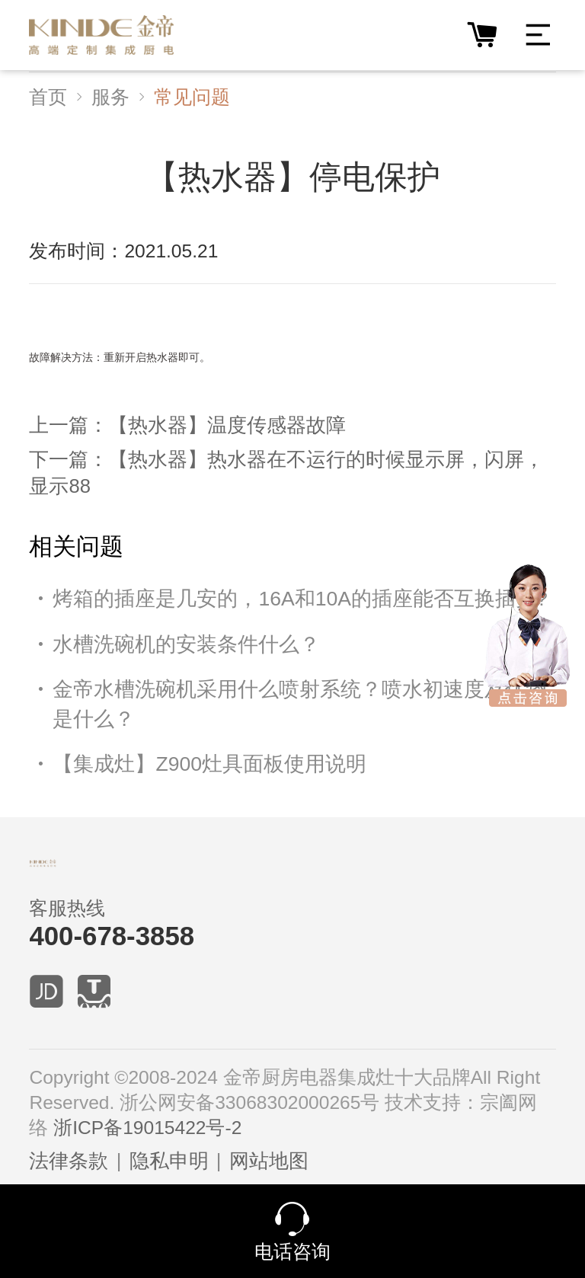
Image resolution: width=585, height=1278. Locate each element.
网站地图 (268, 1160)
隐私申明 (169, 1160)
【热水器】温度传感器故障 (227, 425)
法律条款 (68, 1160)
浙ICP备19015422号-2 (147, 1127)
